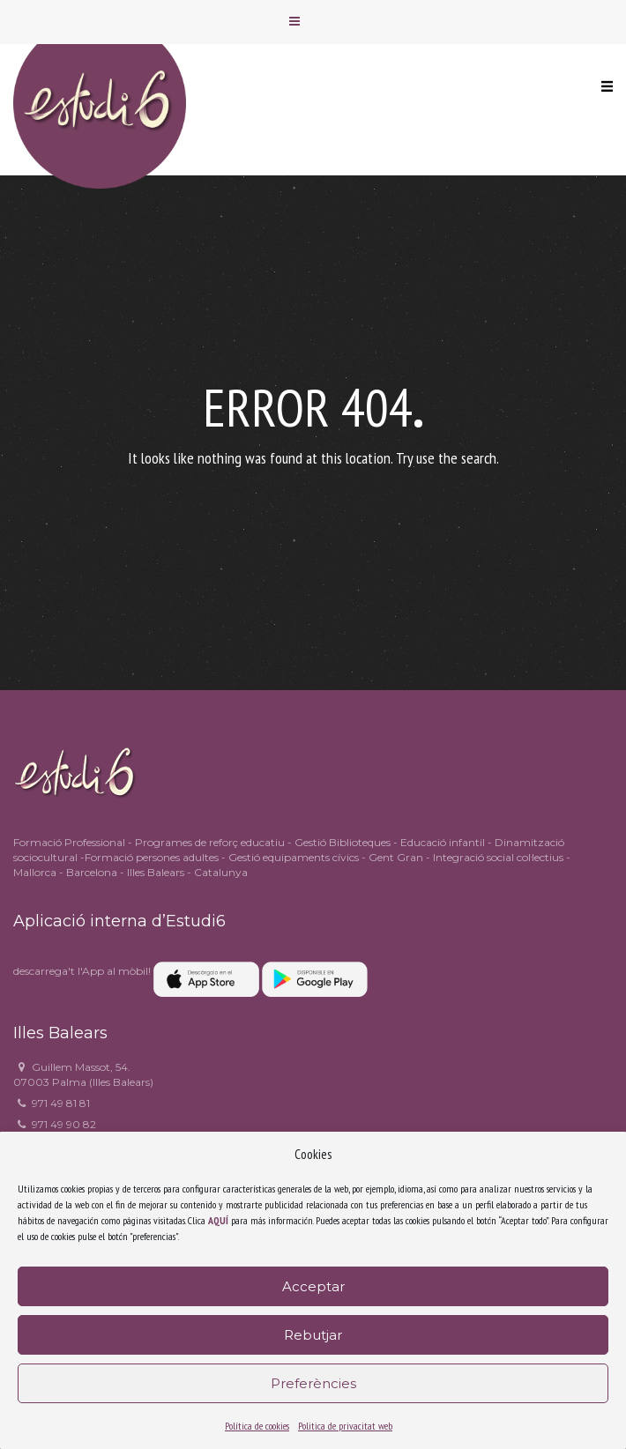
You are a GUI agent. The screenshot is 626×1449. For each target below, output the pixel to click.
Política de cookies (257, 1425)
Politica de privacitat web (345, 1425)
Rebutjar (313, 1334)
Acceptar (313, 1286)
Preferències (313, 1383)
